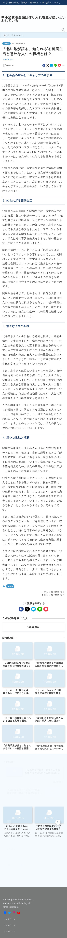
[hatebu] (51, 65)
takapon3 (8, 59)
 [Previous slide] (9, 822)
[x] (47, 65)
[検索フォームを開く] (63, 29)
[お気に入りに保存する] (8, 66)
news (6, 44)
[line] (55, 65)
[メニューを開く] (3, 7)
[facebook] (43, 65)
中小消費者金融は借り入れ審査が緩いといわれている (33, 19)
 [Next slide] (57, 822)
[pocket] (59, 65)
